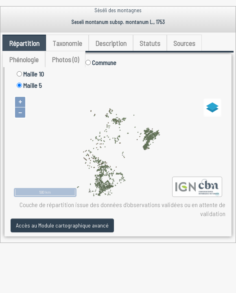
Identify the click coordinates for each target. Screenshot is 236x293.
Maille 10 (30, 74)
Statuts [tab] (150, 43)
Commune (100, 62)
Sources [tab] (184, 43)
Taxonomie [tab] (67, 43)
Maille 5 (29, 85)
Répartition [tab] (24, 43)
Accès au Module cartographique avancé (62, 225)
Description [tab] (111, 43)
